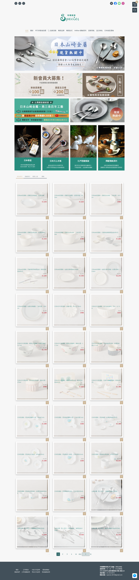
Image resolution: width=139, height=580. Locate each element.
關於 (17, 569)
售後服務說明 (46, 572)
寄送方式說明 (36, 572)
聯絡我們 (17, 572)
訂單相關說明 (26, 572)
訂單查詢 (26, 569)
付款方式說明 (36, 569)
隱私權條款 (46, 569)
